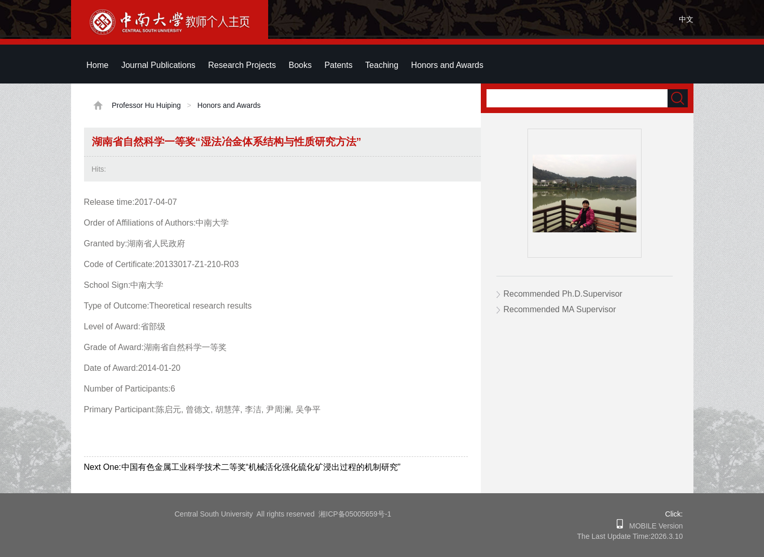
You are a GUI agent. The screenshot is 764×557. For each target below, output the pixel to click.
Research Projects (242, 65)
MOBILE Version (653, 526)
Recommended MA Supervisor (560, 309)
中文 (686, 19)
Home (98, 65)
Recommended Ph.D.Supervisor (563, 293)
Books (299, 65)
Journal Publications (158, 65)
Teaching (381, 65)
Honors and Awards (447, 65)
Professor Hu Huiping (146, 105)
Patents (338, 65)
